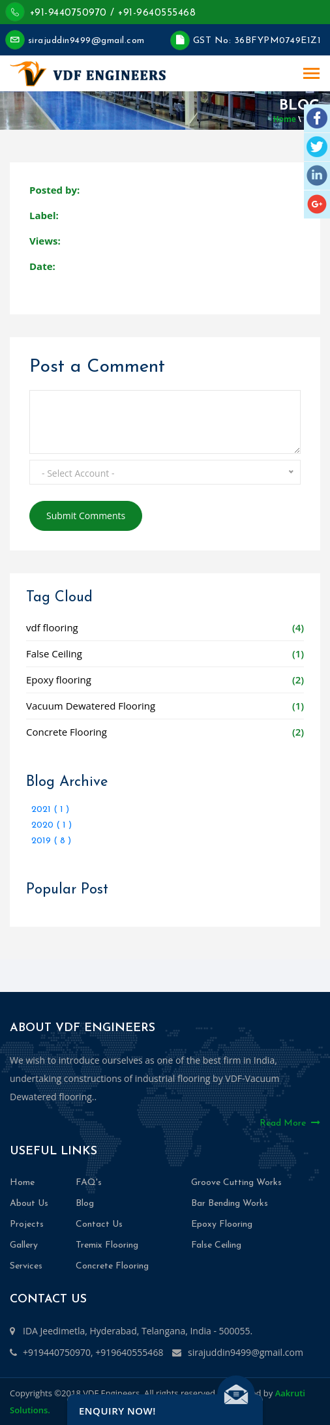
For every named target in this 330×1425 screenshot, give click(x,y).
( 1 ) (61, 810)
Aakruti (290, 1393)
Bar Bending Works (229, 1203)
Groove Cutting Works (236, 1183)
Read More (290, 1123)
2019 (42, 841)
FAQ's (89, 1183)
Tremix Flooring (107, 1245)
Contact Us (99, 1224)
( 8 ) (62, 841)
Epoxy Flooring (221, 1224)
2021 (42, 810)
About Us (29, 1203)
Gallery (24, 1245)
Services (26, 1266)
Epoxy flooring (58, 679)
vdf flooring (52, 627)
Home (284, 119)
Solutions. (30, 1410)
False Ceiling (54, 653)
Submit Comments (85, 515)
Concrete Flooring (66, 731)
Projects (27, 1224)
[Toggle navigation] (311, 75)
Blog (85, 1203)
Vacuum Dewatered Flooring (90, 705)
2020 (43, 825)
